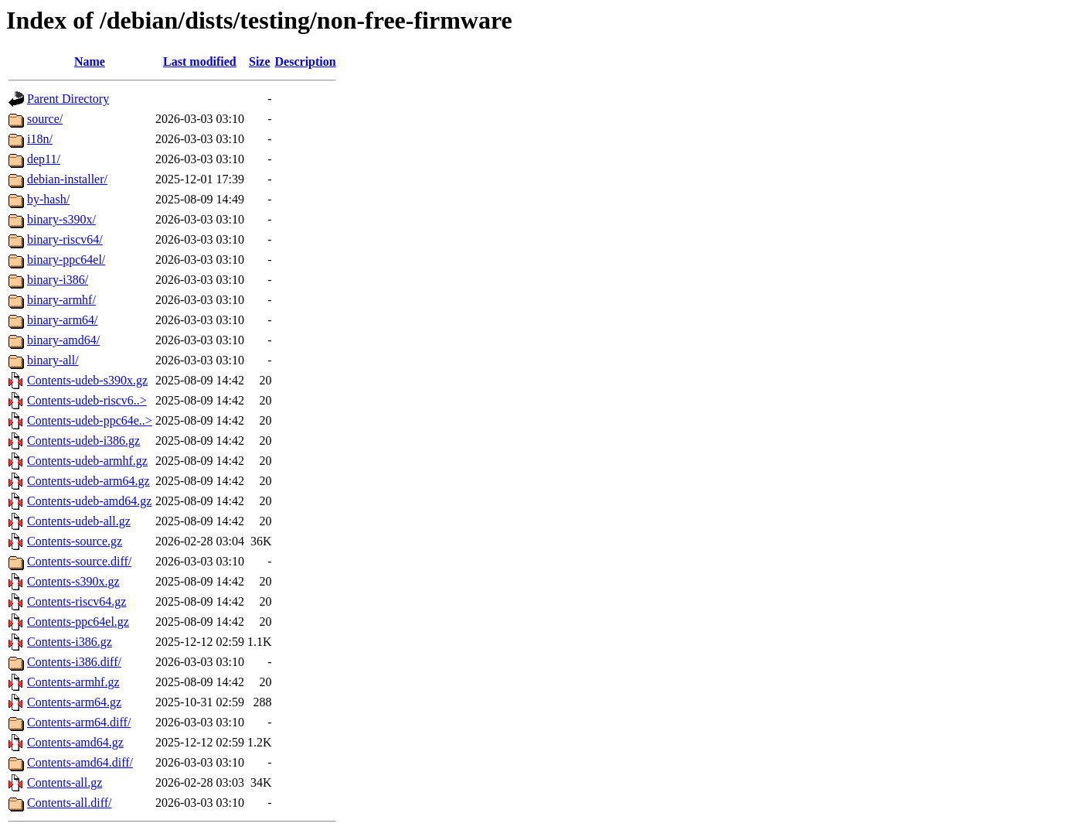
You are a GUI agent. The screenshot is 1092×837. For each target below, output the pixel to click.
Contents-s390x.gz (73, 581)
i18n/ (40, 138)
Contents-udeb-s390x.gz (87, 380)
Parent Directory (68, 98)
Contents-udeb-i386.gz (83, 440)
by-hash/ (48, 199)
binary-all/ (53, 360)
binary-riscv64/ (65, 239)
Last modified (199, 61)
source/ (45, 118)
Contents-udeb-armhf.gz (87, 460)
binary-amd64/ (63, 340)
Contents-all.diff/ (69, 802)
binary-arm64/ (62, 319)
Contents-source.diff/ (79, 561)
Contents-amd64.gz (75, 742)
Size (259, 61)
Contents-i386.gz (69, 641)
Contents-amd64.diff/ (80, 762)
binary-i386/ (57, 279)
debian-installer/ (67, 179)
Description (305, 61)
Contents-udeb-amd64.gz (89, 500)
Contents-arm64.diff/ (79, 722)
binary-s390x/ (61, 219)
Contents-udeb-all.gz (79, 521)
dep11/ (43, 159)
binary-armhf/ (61, 299)
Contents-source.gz (74, 541)
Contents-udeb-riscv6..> (87, 400)
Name (89, 61)
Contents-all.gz (64, 782)
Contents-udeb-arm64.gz (88, 480)
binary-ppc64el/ (66, 259)
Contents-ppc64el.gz (78, 621)
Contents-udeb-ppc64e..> (89, 420)
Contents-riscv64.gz (76, 601)
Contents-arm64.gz (74, 702)
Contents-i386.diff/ (74, 661)
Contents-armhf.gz (73, 681)
